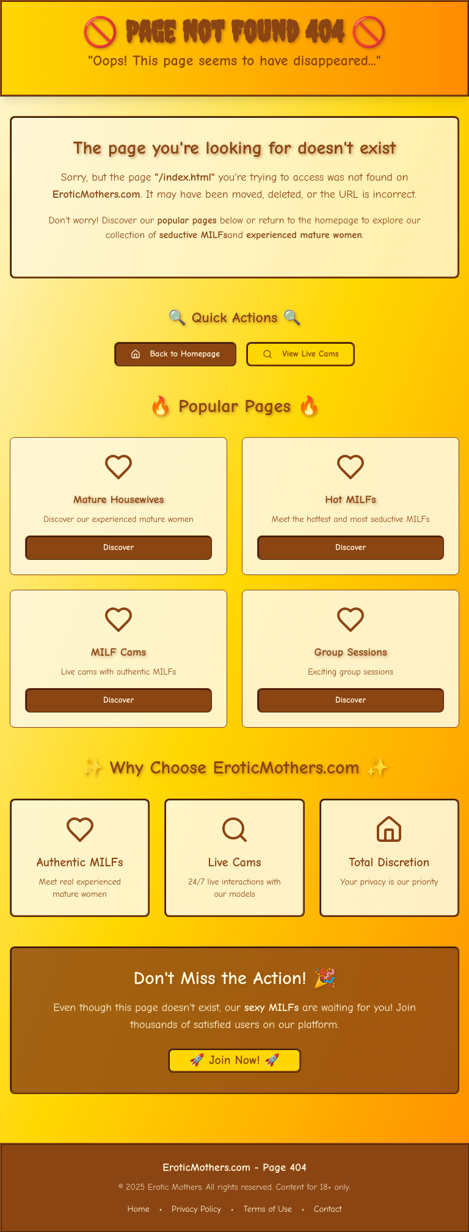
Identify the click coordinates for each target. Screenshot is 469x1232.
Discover (118, 547)
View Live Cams (300, 354)
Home (139, 1209)
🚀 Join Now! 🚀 (234, 1060)
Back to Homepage (175, 354)
